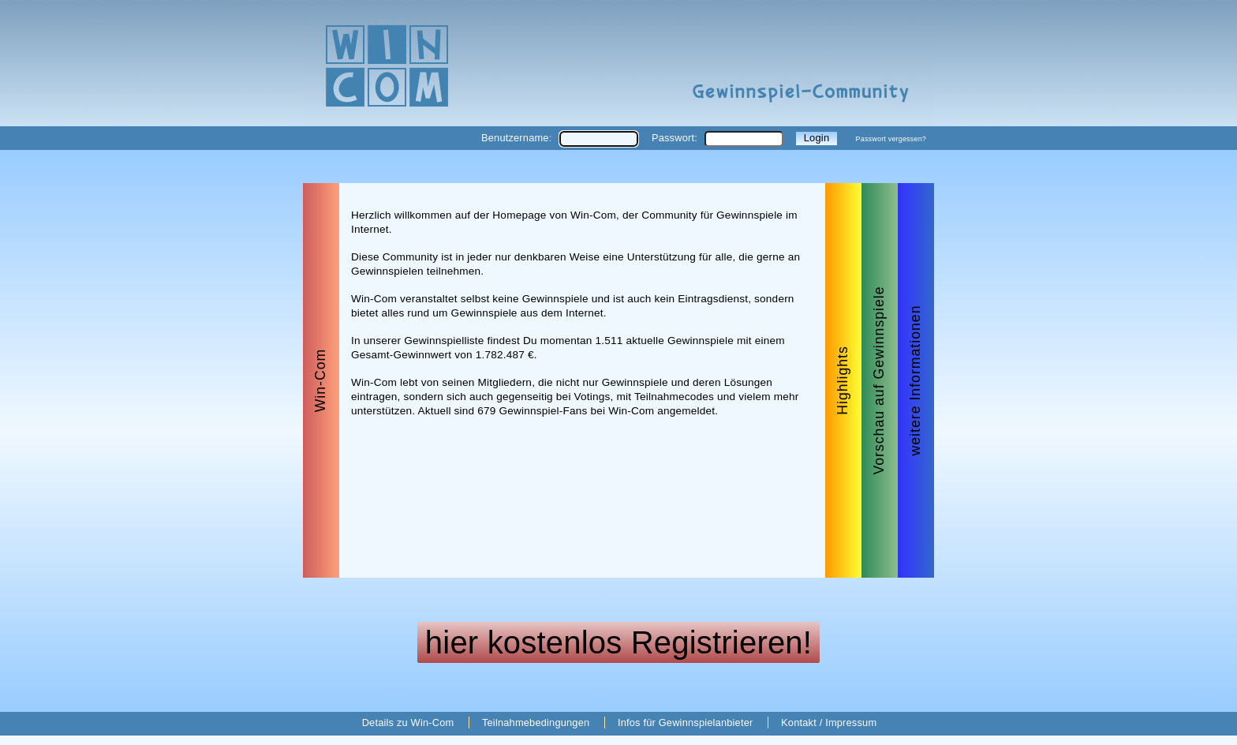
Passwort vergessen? (891, 139)
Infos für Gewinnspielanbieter (685, 722)
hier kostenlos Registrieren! (618, 642)
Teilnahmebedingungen (535, 722)
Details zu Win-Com (408, 722)
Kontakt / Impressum (828, 722)
